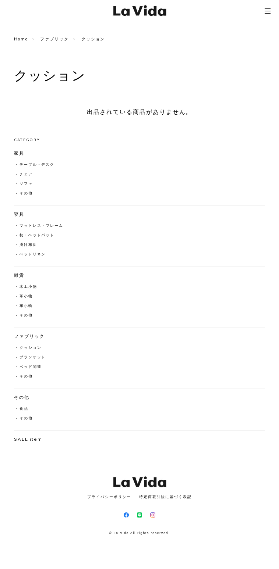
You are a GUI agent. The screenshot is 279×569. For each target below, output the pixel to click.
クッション (31, 347)
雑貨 (19, 275)
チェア (26, 174)
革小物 (26, 296)
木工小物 (28, 286)
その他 (26, 193)
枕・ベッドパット (37, 235)
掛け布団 (28, 244)
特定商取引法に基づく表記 (165, 497)
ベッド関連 (31, 366)
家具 (19, 153)
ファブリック (54, 39)
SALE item (28, 439)
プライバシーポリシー (109, 497)
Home (21, 39)
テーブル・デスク (37, 164)
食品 (24, 408)
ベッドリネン (33, 254)
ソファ (26, 183)
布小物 (26, 305)
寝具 (19, 214)
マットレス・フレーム (41, 225)
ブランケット (33, 357)
